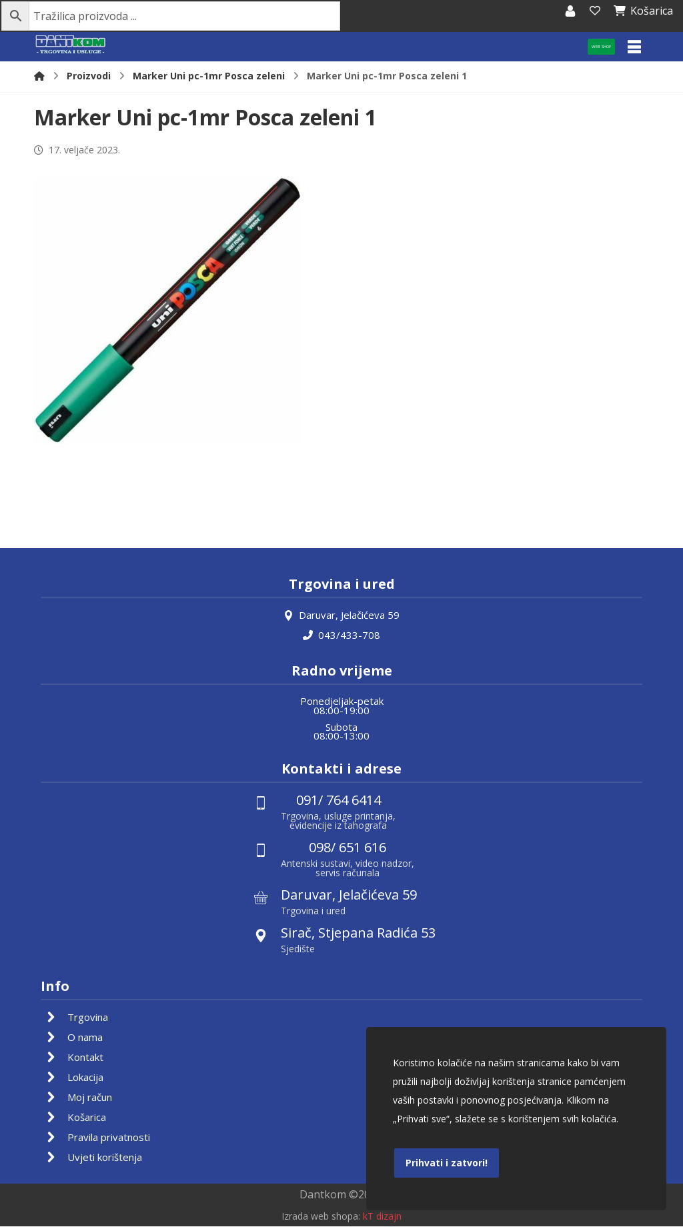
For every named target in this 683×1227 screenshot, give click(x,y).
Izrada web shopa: (320, 1217)
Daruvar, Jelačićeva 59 (341, 615)
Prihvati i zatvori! (447, 1162)
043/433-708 (341, 635)
